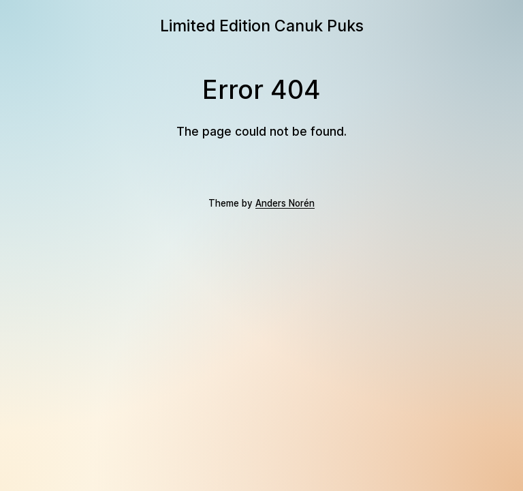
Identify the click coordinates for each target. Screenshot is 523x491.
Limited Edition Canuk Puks (262, 25)
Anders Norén (285, 203)
